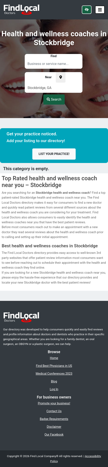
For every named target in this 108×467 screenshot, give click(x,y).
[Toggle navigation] (100, 10)
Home (54, 358)
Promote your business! (54, 403)
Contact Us (54, 411)
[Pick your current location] (61, 77)
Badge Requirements (54, 419)
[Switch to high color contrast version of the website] (86, 9)
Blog (54, 381)
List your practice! (54, 154)
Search (54, 99)
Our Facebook (54, 434)
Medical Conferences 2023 (54, 373)
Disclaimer (54, 427)
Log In (54, 389)
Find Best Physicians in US (54, 366)
